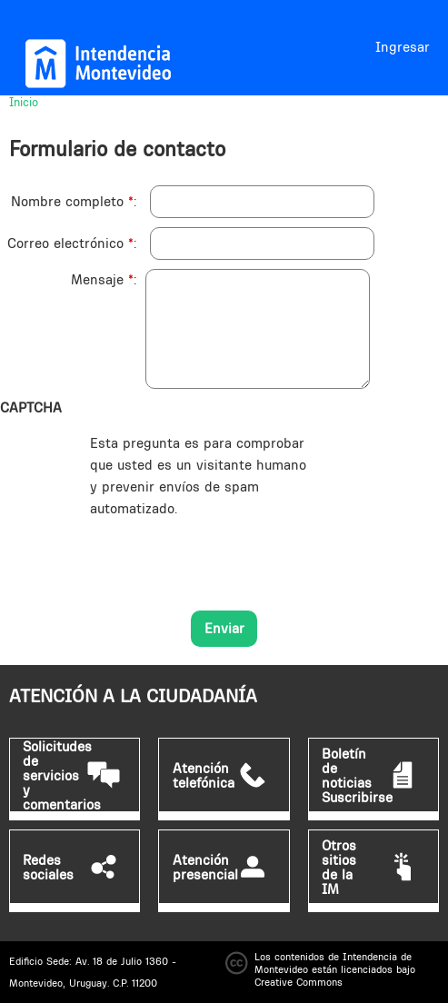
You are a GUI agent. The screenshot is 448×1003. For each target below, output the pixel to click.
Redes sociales (48, 867)
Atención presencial (205, 867)
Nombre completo (72, 201)
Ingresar (402, 46)
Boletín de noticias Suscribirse (357, 776)
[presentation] (228, 555)
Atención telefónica (203, 775)
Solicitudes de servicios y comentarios (62, 776)
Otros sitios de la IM (339, 868)
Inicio (23, 101)
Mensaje (102, 279)
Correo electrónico (70, 243)
